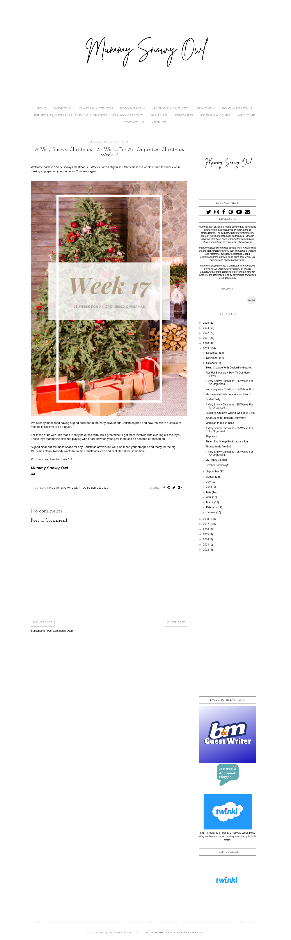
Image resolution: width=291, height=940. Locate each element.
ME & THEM (205, 108)
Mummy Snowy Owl (127, 932)
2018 (206, 519)
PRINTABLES (184, 115)
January (211, 512)
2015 (206, 534)
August (210, 476)
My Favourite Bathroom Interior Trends (228, 394)
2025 (206, 322)
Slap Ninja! (212, 436)
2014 (206, 539)
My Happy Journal (216, 459)
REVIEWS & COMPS (215, 115)
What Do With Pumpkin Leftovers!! (226, 417)
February (211, 507)
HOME (41, 108)
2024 (206, 328)
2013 (206, 544)
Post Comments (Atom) (60, 630)
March (210, 502)
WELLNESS (159, 115)
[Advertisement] (227, 624)
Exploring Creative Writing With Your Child (230, 412)
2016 (206, 529)
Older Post (176, 622)
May (209, 492)
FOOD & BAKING (133, 108)
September (213, 471)
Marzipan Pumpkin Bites (220, 422)
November (212, 358)
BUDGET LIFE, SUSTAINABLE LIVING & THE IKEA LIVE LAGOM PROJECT (88, 115)
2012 (206, 549)
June (209, 486)
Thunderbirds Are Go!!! (219, 446)
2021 (206, 338)
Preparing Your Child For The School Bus (230, 389)
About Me (246, 115)
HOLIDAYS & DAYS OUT (170, 108)
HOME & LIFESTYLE (237, 108)
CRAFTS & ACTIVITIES (96, 108)
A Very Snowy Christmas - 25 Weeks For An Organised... (229, 406)
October (211, 363)
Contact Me (133, 122)
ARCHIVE (159, 122)
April (209, 497)
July (209, 481)
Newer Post (42, 622)
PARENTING (62, 108)
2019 (206, 348)
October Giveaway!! (217, 465)
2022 (206, 333)
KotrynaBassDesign (187, 932)
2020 (206, 343)
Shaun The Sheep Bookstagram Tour (227, 441)
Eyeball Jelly (213, 399)
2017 (206, 524)
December (212, 352)
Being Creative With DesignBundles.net (229, 367)
